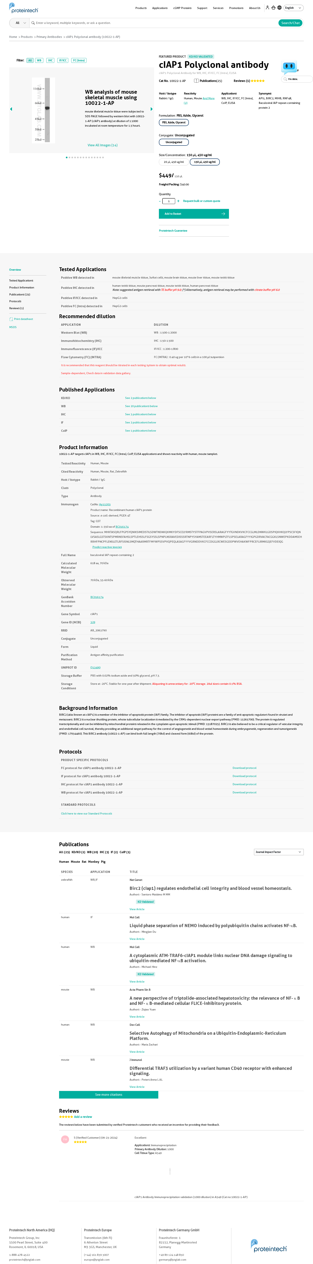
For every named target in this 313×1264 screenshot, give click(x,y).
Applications (159, 8)
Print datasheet (21, 319)
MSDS (13, 327)
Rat (84, 862)
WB (39, 60)
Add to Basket (173, 213)
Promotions (236, 8)
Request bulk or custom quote (201, 201)
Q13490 (95, 667)
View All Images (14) (102, 145)
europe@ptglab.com (97, 1259)
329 (92, 622)
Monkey (93, 862)
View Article (137, 909)
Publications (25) (19, 294)
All (30, 60)
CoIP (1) (125, 852)
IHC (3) (104, 852)
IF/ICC (62, 60)
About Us (254, 8)
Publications (208, 81)
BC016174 (122, 526)
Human (64, 862)
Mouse (75, 862)
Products (141, 8)
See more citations (108, 1095)
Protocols (15, 301)
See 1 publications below (140, 430)
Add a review (83, 1117)
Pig (103, 862)
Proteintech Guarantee (173, 230)
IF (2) (114, 852)
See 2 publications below (140, 397)
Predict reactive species (107, 547)
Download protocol (245, 767)
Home (13, 37)
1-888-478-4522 (19, 1254)
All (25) (64, 852)
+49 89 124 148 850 (171, 1254)
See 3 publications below (140, 414)
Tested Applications (21, 280)
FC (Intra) (79, 60)
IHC (50, 60)
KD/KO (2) (78, 852)
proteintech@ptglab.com (24, 1259)
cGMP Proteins (182, 8)
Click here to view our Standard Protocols (86, 813)
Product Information (21, 287)
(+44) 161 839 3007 (96, 1254)
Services (218, 8)
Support (202, 8)
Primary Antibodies (49, 37)
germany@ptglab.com (172, 1259)
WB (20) (92, 852)
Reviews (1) (242, 81)
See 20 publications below (141, 406)
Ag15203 (105, 504)
